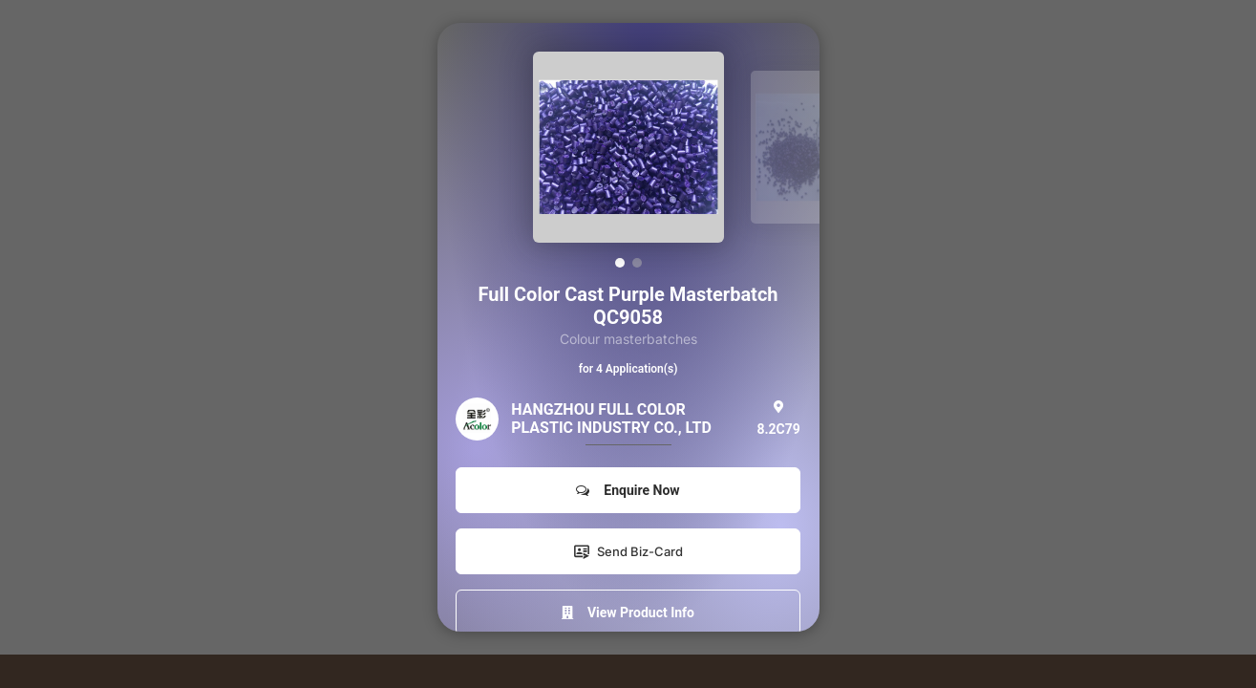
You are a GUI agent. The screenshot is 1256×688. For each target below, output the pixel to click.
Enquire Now (627, 490)
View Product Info (628, 612)
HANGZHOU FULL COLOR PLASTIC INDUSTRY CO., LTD (611, 418)
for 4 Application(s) (628, 369)
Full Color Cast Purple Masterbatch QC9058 (627, 306)
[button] (620, 263)
